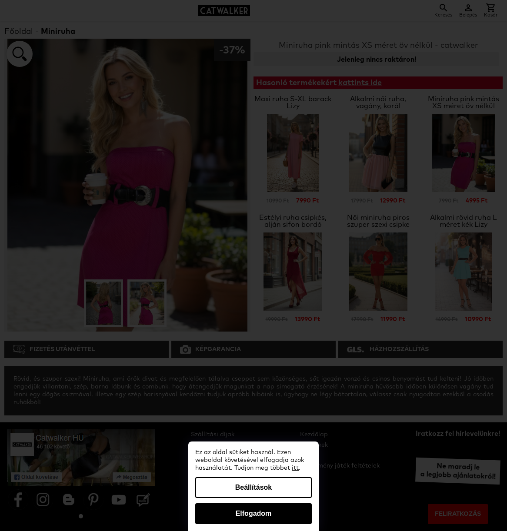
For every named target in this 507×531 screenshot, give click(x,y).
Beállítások (253, 487)
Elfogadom (254, 513)
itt (295, 468)
